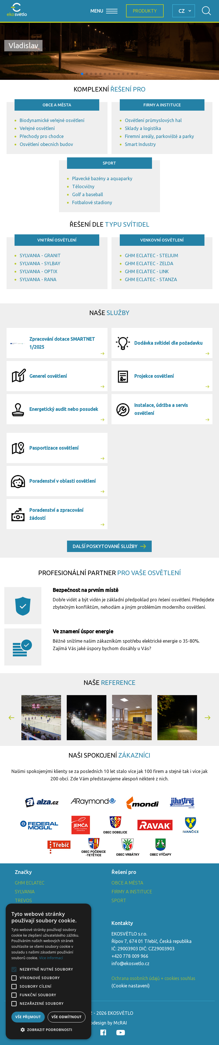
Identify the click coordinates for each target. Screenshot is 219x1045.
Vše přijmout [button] (28, 1016)
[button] (82, 74)
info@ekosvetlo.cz (130, 963)
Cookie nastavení (130, 985)
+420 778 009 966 (129, 956)
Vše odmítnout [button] (67, 1016)
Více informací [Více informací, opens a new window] (51, 957)
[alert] (48, 971)
